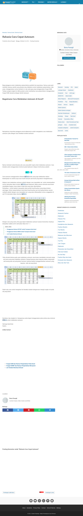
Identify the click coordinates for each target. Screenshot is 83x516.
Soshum (74, 113)
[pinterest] (29, 410)
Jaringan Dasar (62, 90)
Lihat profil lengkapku (68, 58)
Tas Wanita (61, 230)
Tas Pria (60, 241)
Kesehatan (71, 90)
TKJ (33, 2)
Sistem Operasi (62, 107)
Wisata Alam (61, 122)
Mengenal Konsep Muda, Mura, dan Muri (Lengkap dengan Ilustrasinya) (72, 164)
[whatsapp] (39, 410)
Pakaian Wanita (62, 232)
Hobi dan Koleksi (63, 252)
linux (65, 124)
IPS (72, 87)
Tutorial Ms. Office (68, 119)
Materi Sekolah (52, 2)
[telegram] (50, 410)
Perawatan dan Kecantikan (65, 249)
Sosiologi (60, 116)
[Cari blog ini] (80, 4)
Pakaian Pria (61, 219)
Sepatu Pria (61, 221)
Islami (76, 87)
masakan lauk (72, 124)
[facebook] (7, 410)
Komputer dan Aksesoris (65, 260)
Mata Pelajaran (62, 98)
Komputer (60, 93)
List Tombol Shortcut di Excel (14, 234)
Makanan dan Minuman (65, 235)
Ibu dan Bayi (61, 254)
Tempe (66, 116)
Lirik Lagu (71, 93)
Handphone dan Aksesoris (65, 224)
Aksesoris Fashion (63, 213)
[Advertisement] (41, 18)
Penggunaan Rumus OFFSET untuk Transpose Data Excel (21, 229)
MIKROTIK (60, 96)
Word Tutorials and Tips (72, 122)
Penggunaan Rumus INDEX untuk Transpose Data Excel (21, 231)
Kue (66, 93)
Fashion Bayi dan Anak (64, 257)
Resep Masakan (8, 6)
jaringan (60, 124)
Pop (66, 101)
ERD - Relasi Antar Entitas (71, 147)
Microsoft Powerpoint (73, 98)
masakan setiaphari (63, 127)
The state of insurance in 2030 (72, 172)
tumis (66, 130)
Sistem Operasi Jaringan (64, 110)
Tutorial (60, 119)
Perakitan (60, 101)
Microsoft (25, 2)
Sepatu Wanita (62, 238)
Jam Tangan (61, 243)
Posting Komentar (34, 41)
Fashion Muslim (62, 227)
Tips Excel (72, 116)
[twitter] (18, 410)
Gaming (67, 87)
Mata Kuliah (69, 96)
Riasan (60, 104)
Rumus (65, 104)
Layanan (63, 2)
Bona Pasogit (69, 47)
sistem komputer (74, 127)
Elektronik (61, 216)
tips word (60, 130)
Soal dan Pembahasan (63, 113)
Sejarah (71, 104)
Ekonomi (60, 87)
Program (41, 2)
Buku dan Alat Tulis (63, 263)
